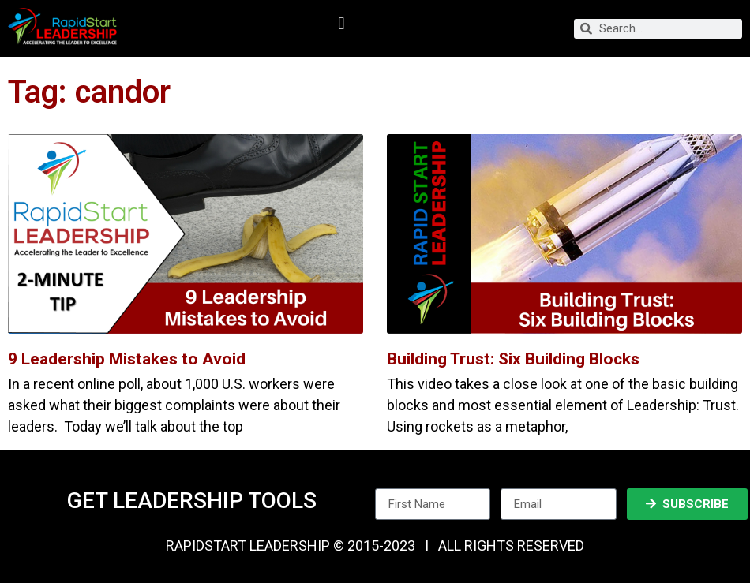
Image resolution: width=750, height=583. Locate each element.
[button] (341, 24)
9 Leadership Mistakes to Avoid (127, 358)
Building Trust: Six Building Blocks (513, 358)
